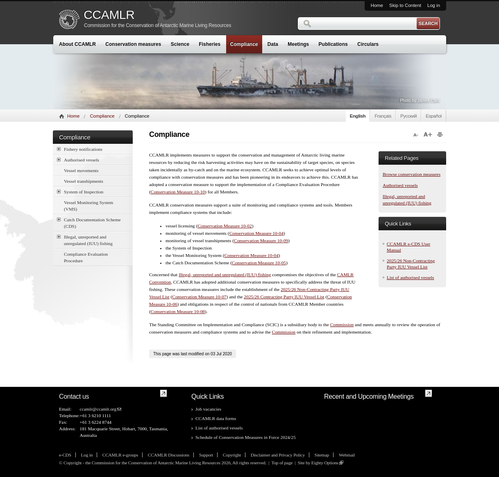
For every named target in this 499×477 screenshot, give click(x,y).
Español (434, 116)
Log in (433, 5)
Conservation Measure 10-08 (178, 311)
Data (273, 44)
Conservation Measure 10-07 (199, 296)
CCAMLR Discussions (168, 454)
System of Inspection (80, 192)
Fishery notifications (79, 149)
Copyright (232, 454)
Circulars (368, 44)
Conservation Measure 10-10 (178, 191)
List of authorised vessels (410, 277)
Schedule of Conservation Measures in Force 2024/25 (245, 437)
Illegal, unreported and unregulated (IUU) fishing (85, 240)
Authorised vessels (78, 160)
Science (180, 44)
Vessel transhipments (83, 181)
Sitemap (322, 454)
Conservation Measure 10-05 (259, 262)
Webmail (347, 454)
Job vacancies (208, 409)
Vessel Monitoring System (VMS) (88, 205)
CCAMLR (109, 15)
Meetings (298, 44)
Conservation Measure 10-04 (256, 233)
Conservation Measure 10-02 (224, 225)
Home (377, 5)
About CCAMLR (77, 44)
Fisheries (209, 44)
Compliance (244, 44)
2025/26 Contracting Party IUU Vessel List (284, 296)
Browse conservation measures (411, 174)
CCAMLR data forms (215, 418)
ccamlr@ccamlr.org (97, 409)
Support (206, 454)
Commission (342, 324)
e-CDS (65, 454)
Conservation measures (133, 44)
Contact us (74, 396)
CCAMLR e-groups (120, 454)
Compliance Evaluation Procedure (86, 257)
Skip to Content (405, 5)
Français (382, 116)
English (358, 116)
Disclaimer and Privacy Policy (278, 454)
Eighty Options (324, 462)
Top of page (282, 462)
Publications (333, 44)
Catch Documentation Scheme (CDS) (89, 222)
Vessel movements (81, 170)
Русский (408, 116)
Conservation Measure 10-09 (261, 240)
